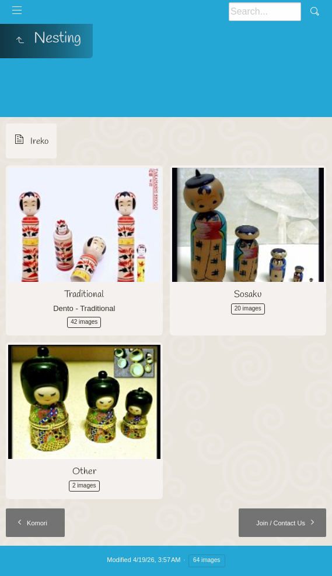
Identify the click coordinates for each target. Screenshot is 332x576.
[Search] (265, 11)
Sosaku (247, 294)
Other (84, 471)
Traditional (84, 294)
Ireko (39, 141)
